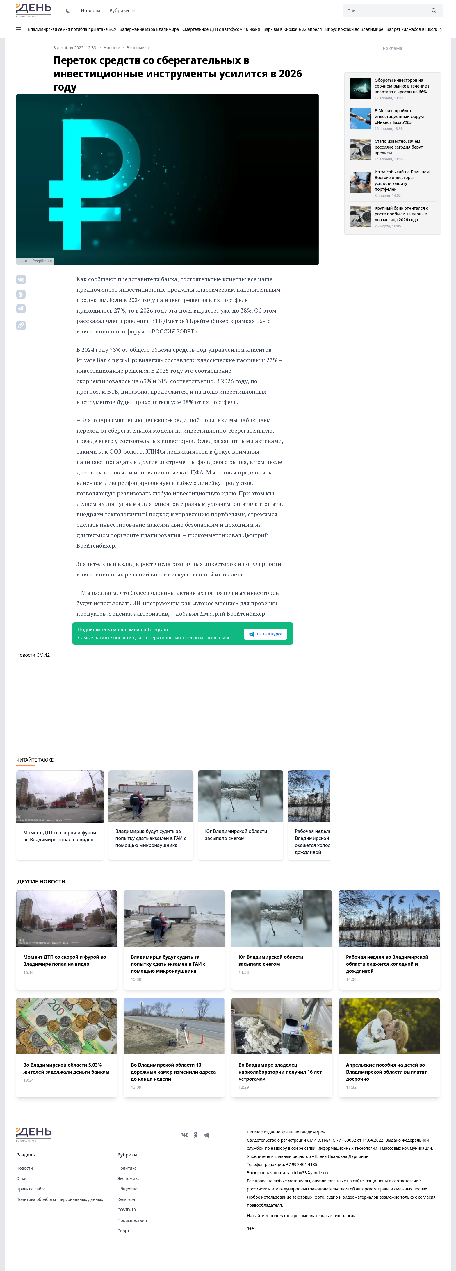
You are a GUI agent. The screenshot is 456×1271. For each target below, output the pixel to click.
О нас (21, 1178)
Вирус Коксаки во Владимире (354, 29)
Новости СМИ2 (33, 655)
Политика (127, 1168)
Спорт (123, 1230)
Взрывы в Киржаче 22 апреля (292, 29)
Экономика (128, 1178)
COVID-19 (126, 1210)
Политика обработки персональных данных (59, 1199)
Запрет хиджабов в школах (413, 29)
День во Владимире (34, 11)
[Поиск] (384, 10)
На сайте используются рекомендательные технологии (301, 1215)
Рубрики (122, 10)
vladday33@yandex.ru (308, 1172)
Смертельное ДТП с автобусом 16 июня (221, 29)
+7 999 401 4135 (301, 1164)
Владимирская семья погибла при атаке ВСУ (72, 29)
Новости (90, 10)
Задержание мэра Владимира (149, 29)
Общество (127, 1189)
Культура (126, 1199)
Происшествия (132, 1220)
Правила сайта (30, 1189)
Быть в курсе (265, 634)
